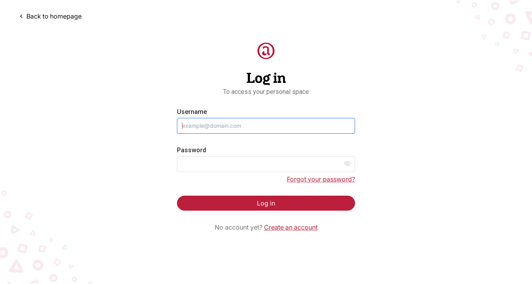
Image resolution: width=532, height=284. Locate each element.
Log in (266, 203)
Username (192, 112)
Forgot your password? (321, 179)
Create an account (291, 227)
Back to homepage (50, 16)
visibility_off (347, 163)
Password (191, 150)
